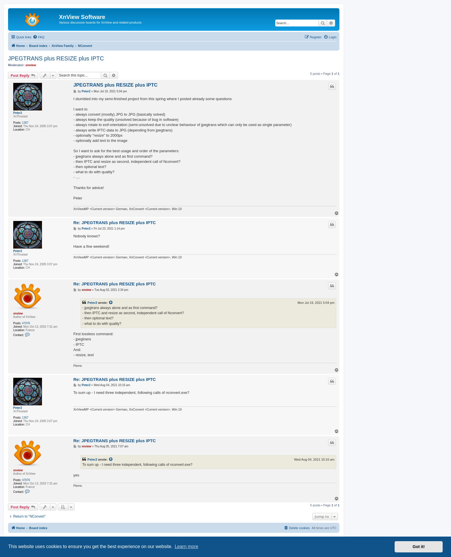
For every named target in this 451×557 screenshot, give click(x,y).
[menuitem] (38, 37)
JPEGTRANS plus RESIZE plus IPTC (56, 58)
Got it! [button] (419, 546)
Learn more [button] (186, 546)
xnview (31, 65)
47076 (26, 323)
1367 (25, 122)
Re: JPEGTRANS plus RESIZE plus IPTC (114, 222)
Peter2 (17, 113)
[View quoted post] (111, 302)
